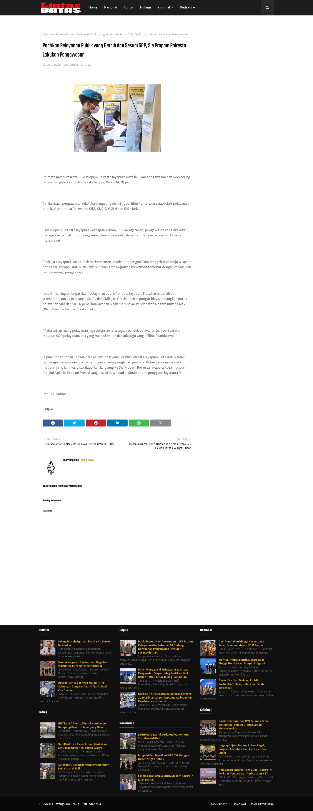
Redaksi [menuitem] (186, 7)
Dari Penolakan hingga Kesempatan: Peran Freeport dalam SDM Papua (242, 643)
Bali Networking (262, 804)
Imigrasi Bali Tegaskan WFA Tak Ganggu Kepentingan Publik (163, 757)
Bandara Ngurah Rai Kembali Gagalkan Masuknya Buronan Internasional (83, 664)
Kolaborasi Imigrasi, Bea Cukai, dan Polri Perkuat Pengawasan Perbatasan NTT (245, 771)
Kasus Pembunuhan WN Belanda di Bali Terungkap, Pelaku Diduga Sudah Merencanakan (244, 724)
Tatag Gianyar (52, 65)
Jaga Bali (240, 804)
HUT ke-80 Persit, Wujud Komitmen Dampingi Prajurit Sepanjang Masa (82, 725)
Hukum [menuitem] (145, 7)
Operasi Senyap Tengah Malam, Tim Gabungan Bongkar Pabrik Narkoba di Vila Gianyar (83, 686)
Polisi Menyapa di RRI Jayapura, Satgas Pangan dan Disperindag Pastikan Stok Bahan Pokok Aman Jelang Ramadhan (163, 673)
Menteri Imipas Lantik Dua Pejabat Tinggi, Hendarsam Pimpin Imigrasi (241, 661)
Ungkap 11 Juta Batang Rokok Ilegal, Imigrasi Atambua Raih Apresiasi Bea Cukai (242, 749)
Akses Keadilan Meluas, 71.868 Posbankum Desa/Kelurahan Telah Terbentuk (241, 684)
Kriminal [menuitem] (163, 7)
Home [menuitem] (92, 7)
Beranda (48, 34)
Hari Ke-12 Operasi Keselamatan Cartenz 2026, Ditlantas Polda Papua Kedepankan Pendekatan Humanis (165, 697)
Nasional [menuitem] (110, 7)
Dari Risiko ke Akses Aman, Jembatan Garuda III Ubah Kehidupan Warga (82, 746)
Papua (59, 34)
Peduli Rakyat (219, 804)
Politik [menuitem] (128, 7)
